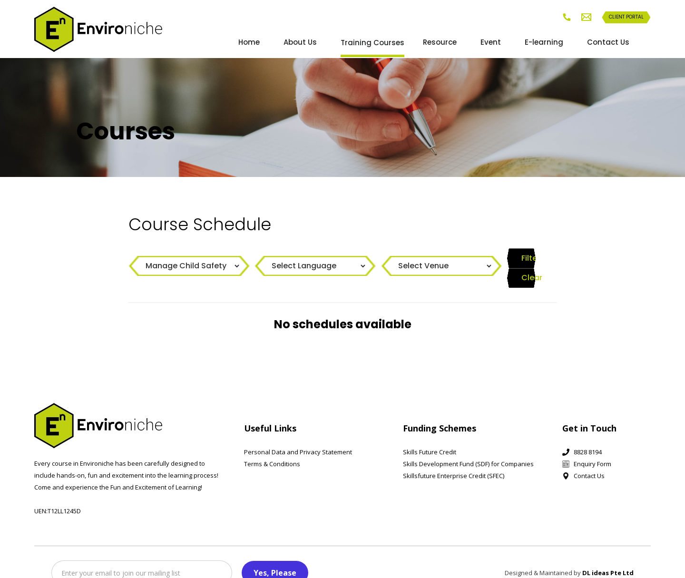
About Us (300, 42)
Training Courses (372, 43)
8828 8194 (588, 435)
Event (490, 42)
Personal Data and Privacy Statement (298, 435)
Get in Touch (589, 411)
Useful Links (270, 411)
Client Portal (626, 16)
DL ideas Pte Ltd (608, 556)
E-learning (544, 42)
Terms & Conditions (272, 447)
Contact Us (608, 42)
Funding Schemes (439, 411)
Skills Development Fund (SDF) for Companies (468, 447)
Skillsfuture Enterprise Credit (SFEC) (453, 459)
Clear (532, 259)
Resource (440, 42)
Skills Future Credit (429, 435)
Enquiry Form (592, 447)
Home (249, 42)
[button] (381, 42)
